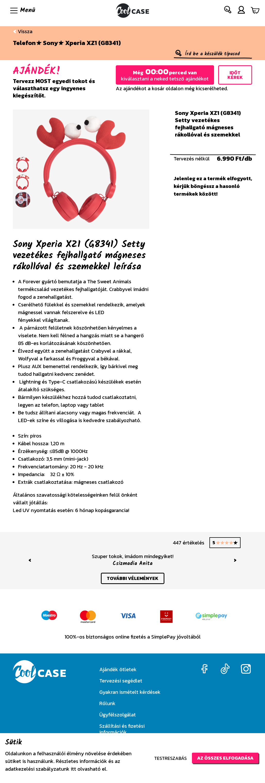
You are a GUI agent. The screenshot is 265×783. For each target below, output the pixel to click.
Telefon (24, 42)
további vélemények (132, 578)
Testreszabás (170, 758)
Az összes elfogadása (225, 757)
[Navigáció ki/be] (22, 10)
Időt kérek (235, 75)
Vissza (22, 31)
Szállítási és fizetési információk (122, 729)
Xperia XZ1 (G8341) (93, 42)
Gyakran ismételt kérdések (130, 692)
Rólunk (107, 703)
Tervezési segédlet (120, 681)
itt (73, 769)
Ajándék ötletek (118, 669)
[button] (228, 11)
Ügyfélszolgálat (117, 714)
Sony (50, 42)
